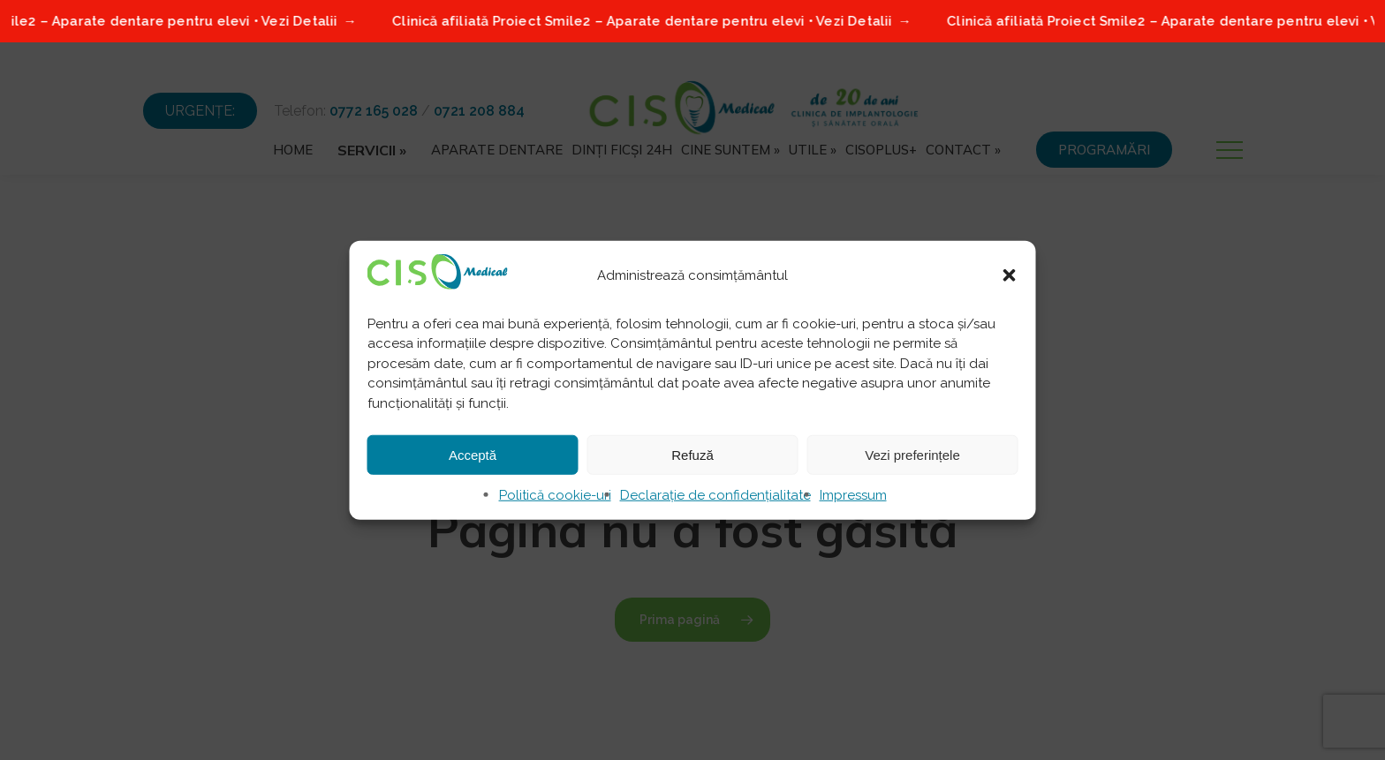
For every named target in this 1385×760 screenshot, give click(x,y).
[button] (1009, 274)
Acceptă (472, 454)
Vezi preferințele (912, 454)
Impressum (853, 495)
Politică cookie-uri (555, 495)
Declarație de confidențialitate (715, 495)
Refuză (692, 454)
